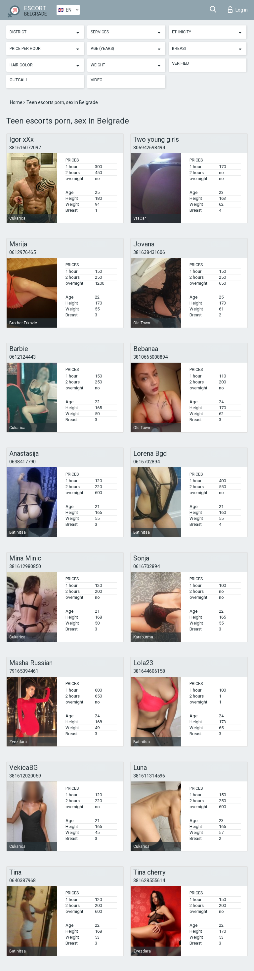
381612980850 (25, 566)
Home (16, 102)
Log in (238, 9)
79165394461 (23, 671)
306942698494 (149, 148)
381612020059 (25, 776)
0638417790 (22, 462)
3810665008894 (150, 357)
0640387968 (22, 880)
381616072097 (25, 148)
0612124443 (22, 357)
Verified (180, 63)
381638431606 (149, 252)
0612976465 (22, 252)
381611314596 (149, 776)
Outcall (19, 79)
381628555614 (149, 880)
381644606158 (149, 671)
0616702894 (146, 462)
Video (97, 79)
